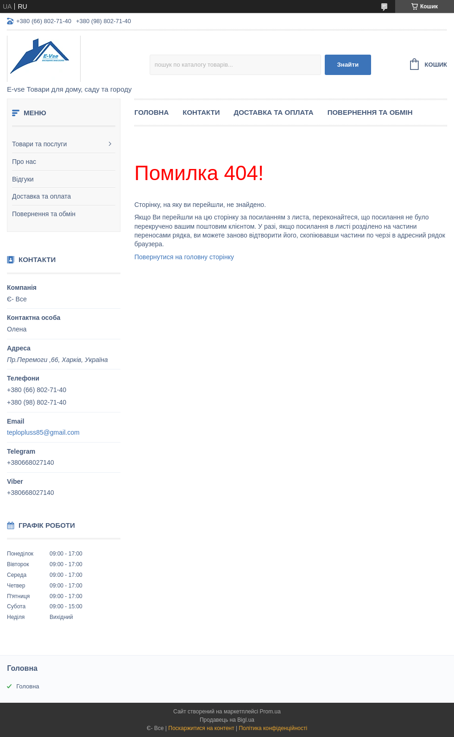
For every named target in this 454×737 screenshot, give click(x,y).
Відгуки (23, 179)
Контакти (201, 112)
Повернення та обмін (44, 214)
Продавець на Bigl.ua (227, 720)
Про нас (24, 161)
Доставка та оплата (41, 196)
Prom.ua (270, 711)
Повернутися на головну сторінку (184, 257)
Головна (151, 112)
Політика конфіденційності (273, 728)
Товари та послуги (39, 144)
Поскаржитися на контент (201, 728)
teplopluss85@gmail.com (43, 432)
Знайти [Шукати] (348, 64)
